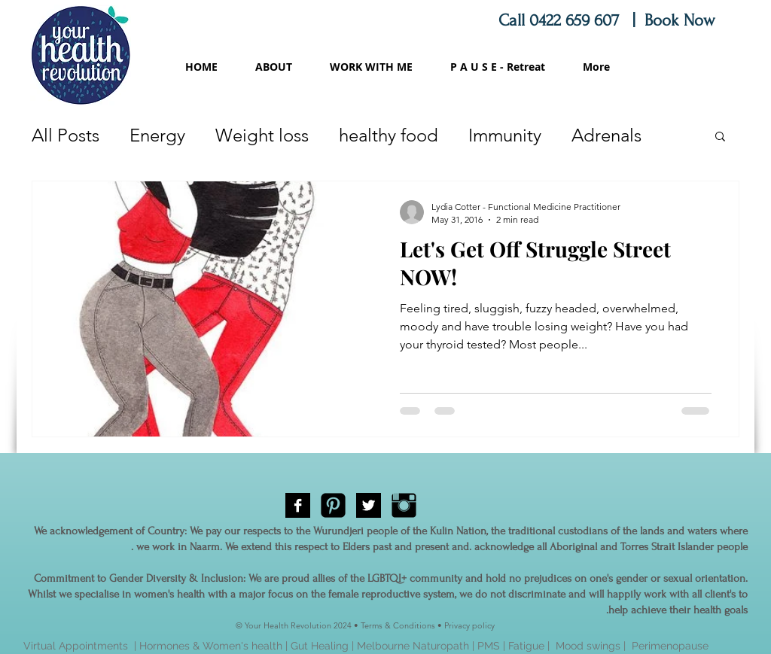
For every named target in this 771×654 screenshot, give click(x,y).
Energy (157, 135)
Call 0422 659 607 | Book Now (609, 20)
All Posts (65, 135)
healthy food (388, 135)
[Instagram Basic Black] (404, 505)
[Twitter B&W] (368, 505)
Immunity (504, 135)
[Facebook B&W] (297, 505)
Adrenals (606, 135)
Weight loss (262, 135)
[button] (720, 137)
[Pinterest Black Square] (333, 505)
